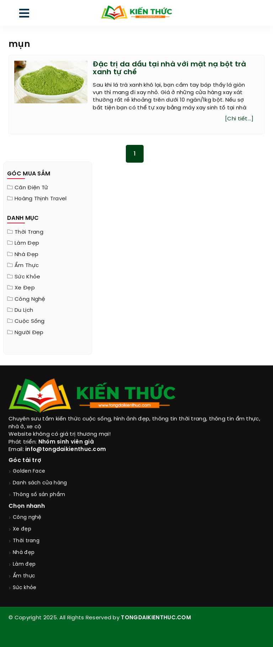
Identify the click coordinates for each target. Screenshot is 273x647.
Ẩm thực (27, 265)
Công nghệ (30, 299)
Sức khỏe (27, 277)
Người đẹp (29, 333)
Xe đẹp (25, 288)
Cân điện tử (31, 188)
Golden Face (29, 471)
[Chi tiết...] (239, 119)
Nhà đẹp (26, 254)
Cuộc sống (30, 321)
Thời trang (29, 232)
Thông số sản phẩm (39, 495)
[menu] (24, 14)
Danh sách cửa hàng (40, 483)
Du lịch (24, 310)
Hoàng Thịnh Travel (40, 199)
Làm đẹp (27, 243)
